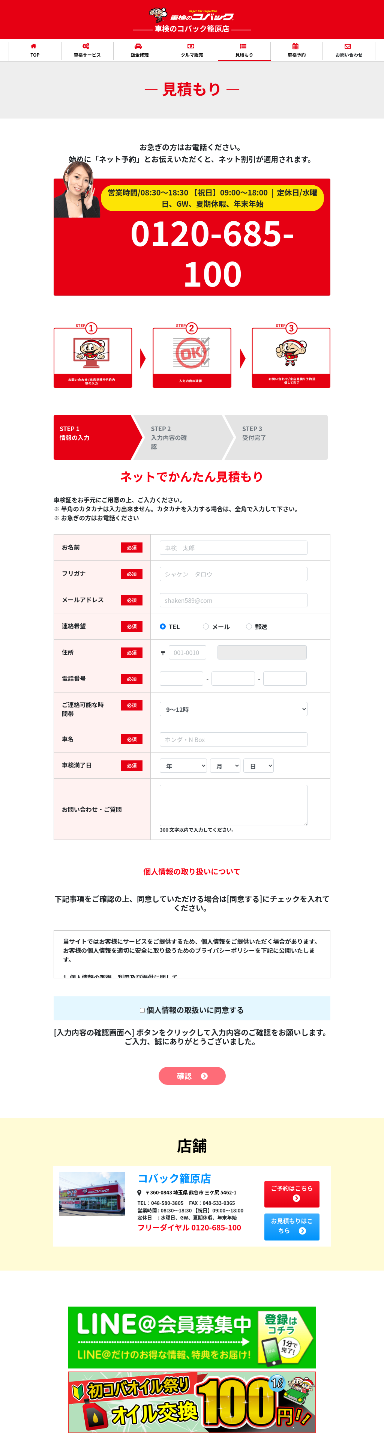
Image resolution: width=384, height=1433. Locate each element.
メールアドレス (83, 599)
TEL (174, 626)
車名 (68, 738)
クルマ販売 (190, 51)
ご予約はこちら (292, 1193)
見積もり (243, 51)
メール (221, 626)
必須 (131, 547)
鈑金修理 (138, 51)
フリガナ (74, 573)
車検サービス (87, 51)
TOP (33, 51)
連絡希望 (74, 625)
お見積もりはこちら (292, 1225)
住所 (68, 651)
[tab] (99, 437)
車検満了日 (77, 764)
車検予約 (295, 51)
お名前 (71, 546)
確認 (192, 1075)
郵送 (261, 626)
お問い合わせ (348, 51)
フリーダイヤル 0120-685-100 (189, 1227)
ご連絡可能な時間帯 (83, 709)
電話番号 (74, 678)
